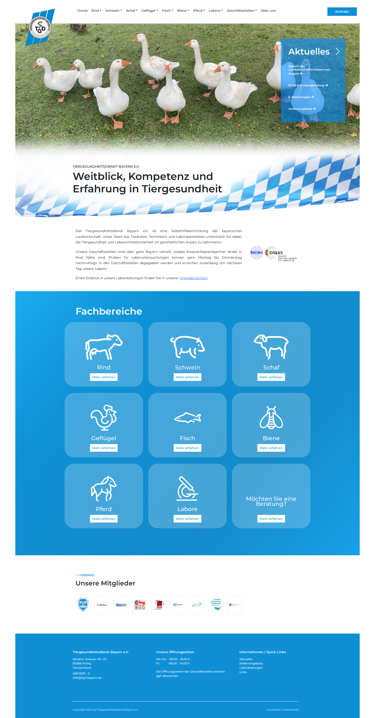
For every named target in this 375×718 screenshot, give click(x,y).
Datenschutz (291, 709)
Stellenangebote (302, 108)
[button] (96, 11)
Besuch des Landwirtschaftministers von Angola (309, 69)
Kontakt (342, 11)
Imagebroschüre (193, 278)
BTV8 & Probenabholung (308, 85)
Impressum (274, 709)
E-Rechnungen (301, 97)
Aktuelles (309, 51)
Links (243, 672)
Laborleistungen (251, 667)
